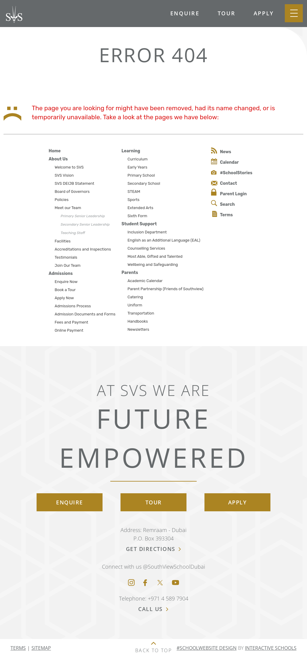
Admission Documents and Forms (85, 314)
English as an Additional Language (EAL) (163, 240)
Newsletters (138, 329)
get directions (153, 548)
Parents (129, 272)
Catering (135, 297)
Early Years (137, 167)
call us (153, 609)
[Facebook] (145, 583)
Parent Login (229, 192)
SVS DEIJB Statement (74, 183)
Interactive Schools (271, 648)
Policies (61, 199)
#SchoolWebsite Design (207, 648)
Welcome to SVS (69, 167)
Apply (264, 13)
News (221, 151)
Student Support (139, 224)
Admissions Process (73, 306)
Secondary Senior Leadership (85, 224)
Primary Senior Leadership (83, 216)
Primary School (141, 175)
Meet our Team (68, 207)
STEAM (133, 191)
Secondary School (143, 183)
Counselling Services (146, 248)
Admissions (61, 273)
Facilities (62, 241)
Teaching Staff (73, 233)
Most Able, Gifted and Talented (154, 256)
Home (55, 151)
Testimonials (66, 257)
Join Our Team (67, 265)
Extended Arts (140, 207)
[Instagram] (131, 583)
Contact (224, 183)
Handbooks (137, 321)
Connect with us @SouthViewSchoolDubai (153, 566)
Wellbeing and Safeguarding (152, 264)
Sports (133, 199)
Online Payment (69, 330)
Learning (130, 151)
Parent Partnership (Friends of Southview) (165, 289)
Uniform (134, 305)
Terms (222, 214)
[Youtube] (175, 583)
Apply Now (64, 298)
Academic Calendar (144, 280)
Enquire (185, 13)
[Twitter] (160, 583)
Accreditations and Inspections (83, 249)
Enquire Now (66, 281)
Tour (227, 13)
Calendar (225, 161)
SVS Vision (64, 175)
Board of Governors (72, 191)
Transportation (140, 313)
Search (223, 203)
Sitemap (41, 648)
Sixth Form (137, 216)
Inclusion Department (147, 232)
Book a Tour (65, 289)
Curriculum (137, 159)
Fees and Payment (71, 322)
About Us (58, 159)
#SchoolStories (231, 172)
